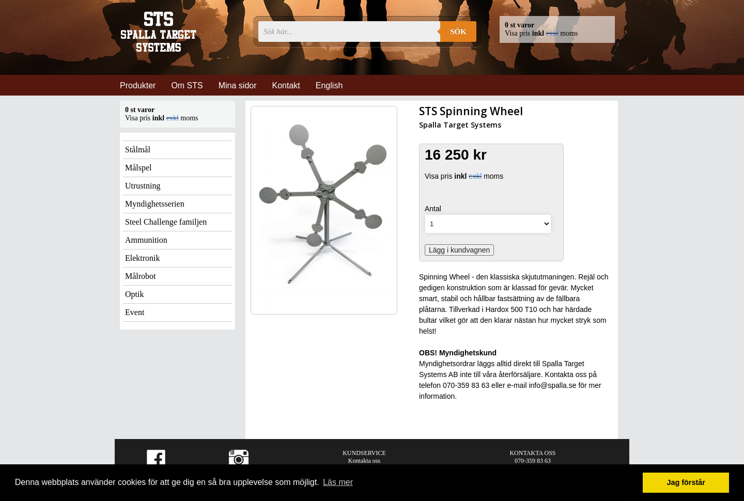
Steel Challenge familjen (166, 221)
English (329, 85)
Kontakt (286, 85)
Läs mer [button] (338, 482)
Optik (134, 294)
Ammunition (146, 240)
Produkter (138, 85)
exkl (552, 33)
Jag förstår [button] (686, 482)
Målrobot (140, 276)
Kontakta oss (364, 460)
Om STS (187, 85)
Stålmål (137, 149)
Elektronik (142, 258)
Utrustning (142, 185)
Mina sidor (238, 85)
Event (134, 312)
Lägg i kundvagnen (459, 250)
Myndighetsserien (154, 203)
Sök (458, 31)
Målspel (138, 167)
